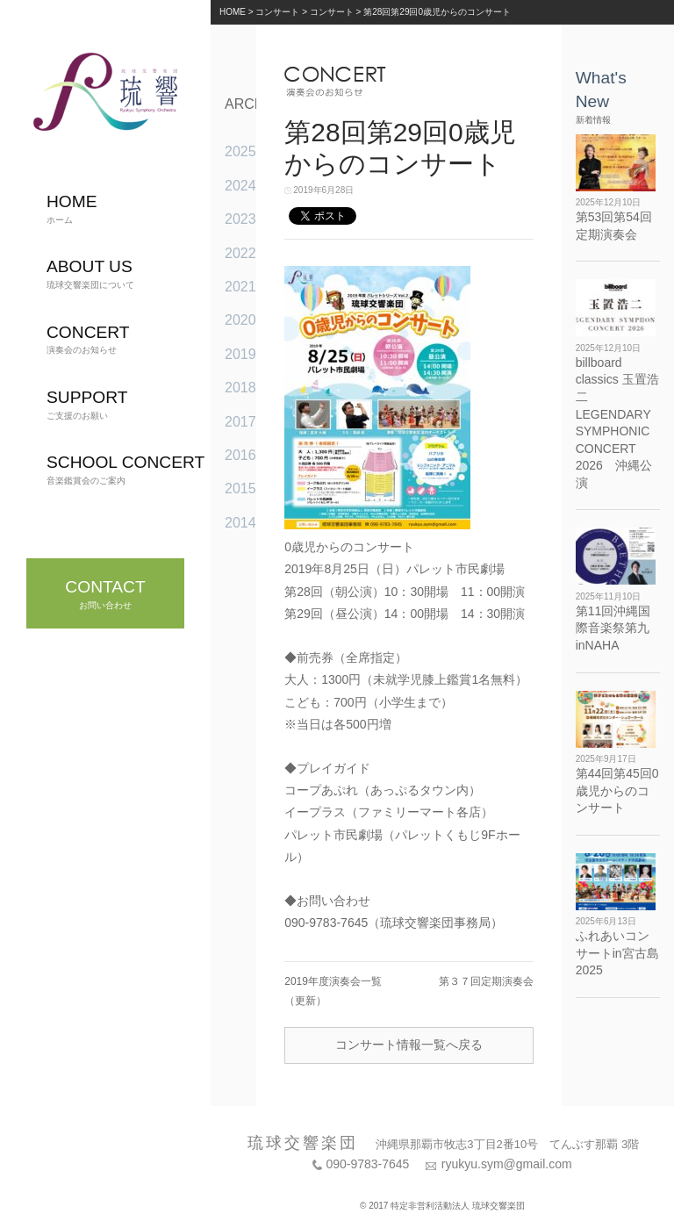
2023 (240, 219)
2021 (240, 286)
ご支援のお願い (87, 404)
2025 (240, 151)
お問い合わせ (105, 594)
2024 (240, 185)
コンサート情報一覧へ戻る (409, 1045)
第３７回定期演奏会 (486, 981)
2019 (240, 354)
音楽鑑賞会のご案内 (125, 469)
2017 (240, 421)
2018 (240, 387)
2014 (240, 522)
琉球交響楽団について (90, 273)
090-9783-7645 (367, 1164)
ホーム (72, 208)
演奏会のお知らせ (88, 339)
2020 (240, 319)
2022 (240, 253)
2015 (240, 488)
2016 (240, 455)
